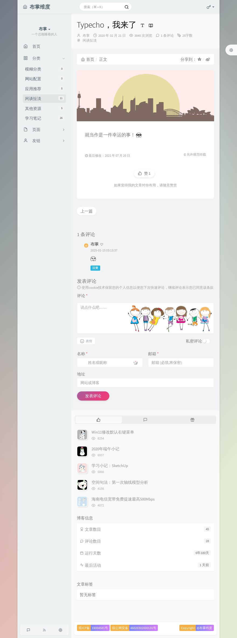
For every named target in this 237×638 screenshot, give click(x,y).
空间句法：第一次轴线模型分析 (120, 482)
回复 (95, 268)
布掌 (86, 35)
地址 (81, 374)
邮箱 (153, 353)
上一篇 (87, 211)
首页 (87, 59)
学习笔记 (44, 118)
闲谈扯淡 (44, 98)
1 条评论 (167, 35)
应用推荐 (44, 88)
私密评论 (194, 341)
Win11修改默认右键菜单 (113, 432)
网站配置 (44, 78)
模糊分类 (44, 69)
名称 (82, 353)
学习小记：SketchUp (110, 465)
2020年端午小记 (105, 448)
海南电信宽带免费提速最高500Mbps (123, 499)
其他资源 (44, 108)
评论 (82, 295)
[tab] (98, 420)
